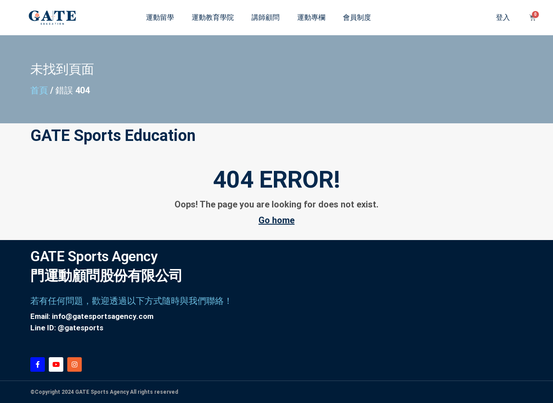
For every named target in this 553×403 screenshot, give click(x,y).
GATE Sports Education (113, 135)
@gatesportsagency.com (109, 316)
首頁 (39, 90)
